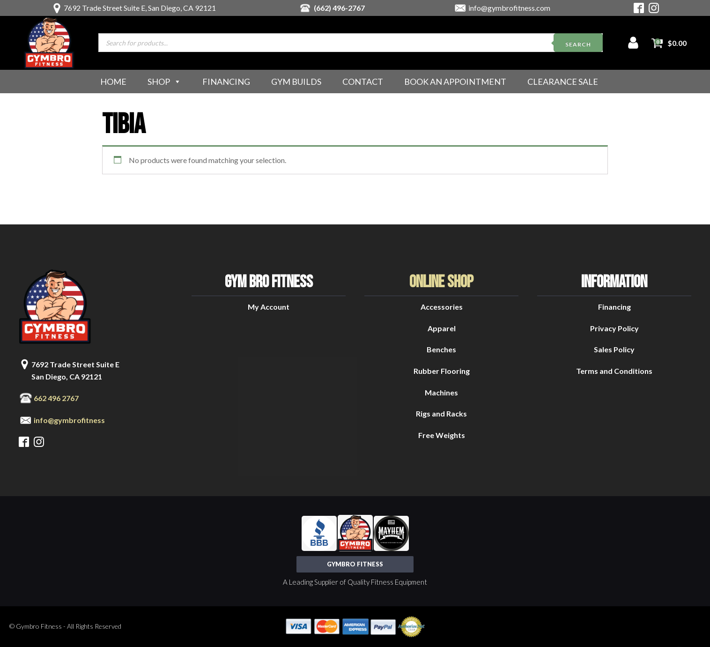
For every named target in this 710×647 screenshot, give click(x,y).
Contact (362, 81)
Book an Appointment (455, 81)
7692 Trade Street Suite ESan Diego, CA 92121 (75, 370)
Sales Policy (614, 349)
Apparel (442, 328)
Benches (441, 349)
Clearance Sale (562, 81)
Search (578, 44)
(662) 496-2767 (339, 7)
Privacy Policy (614, 328)
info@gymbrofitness (69, 420)
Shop (164, 81)
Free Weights (441, 435)
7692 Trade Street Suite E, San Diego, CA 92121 (140, 7)
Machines (441, 392)
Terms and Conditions (614, 370)
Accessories (442, 306)
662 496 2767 (56, 398)
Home (113, 81)
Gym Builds (296, 81)
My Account (268, 306)
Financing (226, 81)
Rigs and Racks (441, 413)
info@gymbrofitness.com (509, 7)
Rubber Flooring (442, 370)
